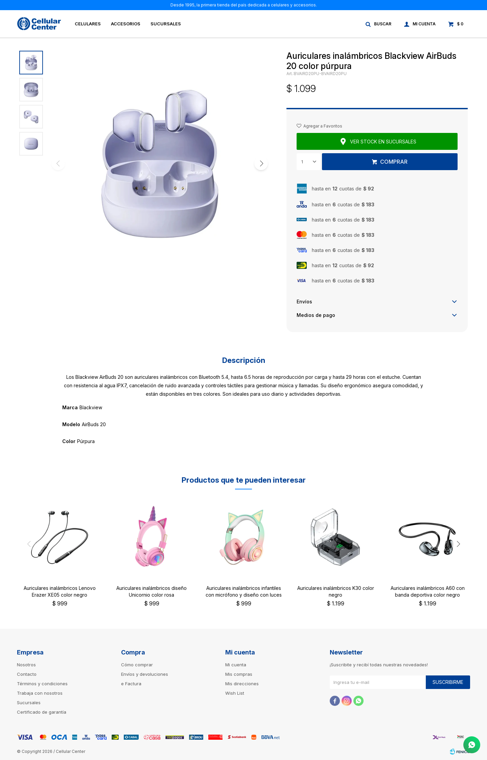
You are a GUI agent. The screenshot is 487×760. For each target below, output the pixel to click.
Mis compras (238, 674)
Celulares (88, 23)
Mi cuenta (235, 664)
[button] (261, 163)
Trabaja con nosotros (40, 693)
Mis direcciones (242, 683)
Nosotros (26, 664)
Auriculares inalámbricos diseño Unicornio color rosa (151, 591)
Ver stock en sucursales (383, 141)
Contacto (27, 674)
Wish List (234, 693)
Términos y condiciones (42, 683)
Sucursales (165, 23)
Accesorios (125, 23)
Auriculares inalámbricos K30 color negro (335, 591)
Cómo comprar (137, 664)
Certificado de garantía (41, 712)
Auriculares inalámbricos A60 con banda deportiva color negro (428, 591)
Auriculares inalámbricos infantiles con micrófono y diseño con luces (244, 591)
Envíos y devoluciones (144, 674)
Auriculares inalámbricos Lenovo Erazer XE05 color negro (60, 591)
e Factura (131, 683)
